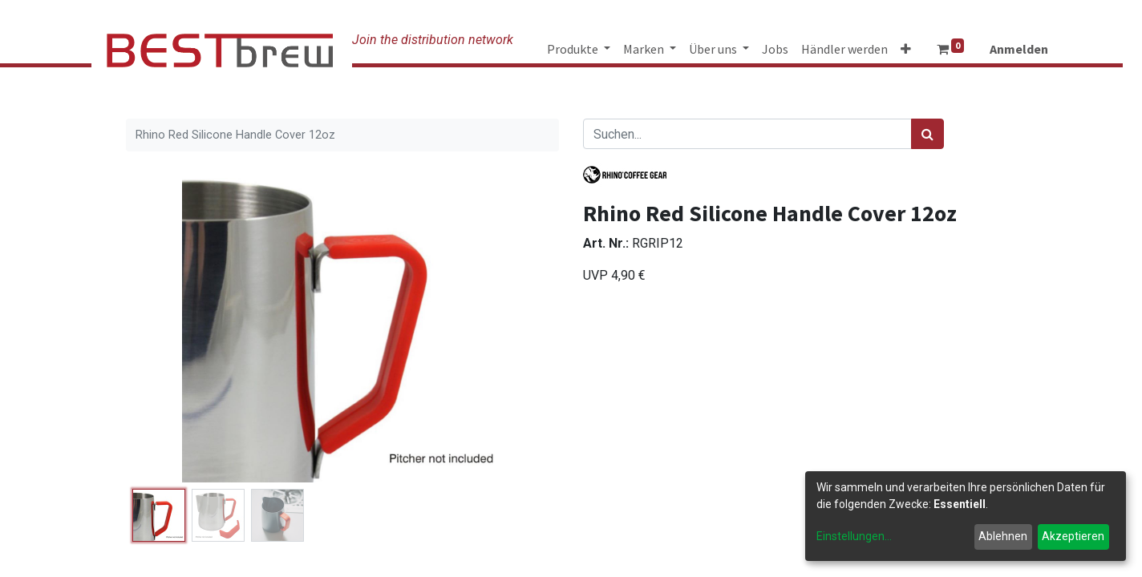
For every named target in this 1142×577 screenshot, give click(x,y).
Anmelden (1019, 49)
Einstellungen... (854, 536)
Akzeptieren (1073, 536)
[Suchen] (927, 134)
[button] (905, 49)
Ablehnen (1002, 536)
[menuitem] (775, 49)
